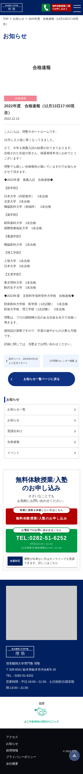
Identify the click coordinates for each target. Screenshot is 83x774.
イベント (13, 452)
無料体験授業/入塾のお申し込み (41, 514)
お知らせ (13, 420)
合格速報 (13, 442)
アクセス (12, 737)
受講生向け (14, 431)
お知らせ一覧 (16, 409)
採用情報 (12, 750)
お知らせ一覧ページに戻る (41, 379)
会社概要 (12, 763)
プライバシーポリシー (21, 757)
